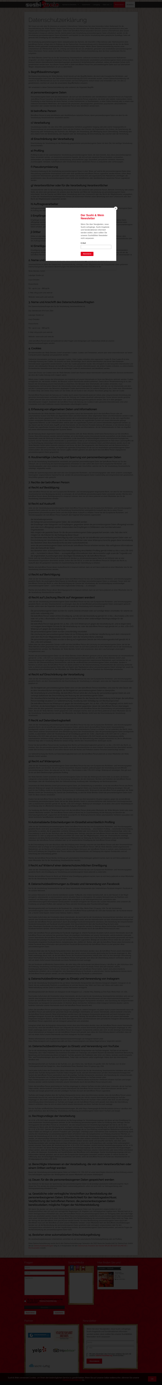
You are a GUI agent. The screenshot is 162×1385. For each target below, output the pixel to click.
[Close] (115, 208)
